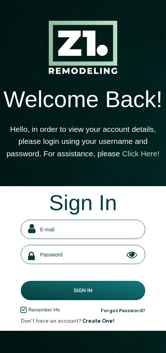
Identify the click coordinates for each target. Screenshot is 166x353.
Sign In (83, 290)
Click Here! (140, 153)
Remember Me (44, 310)
